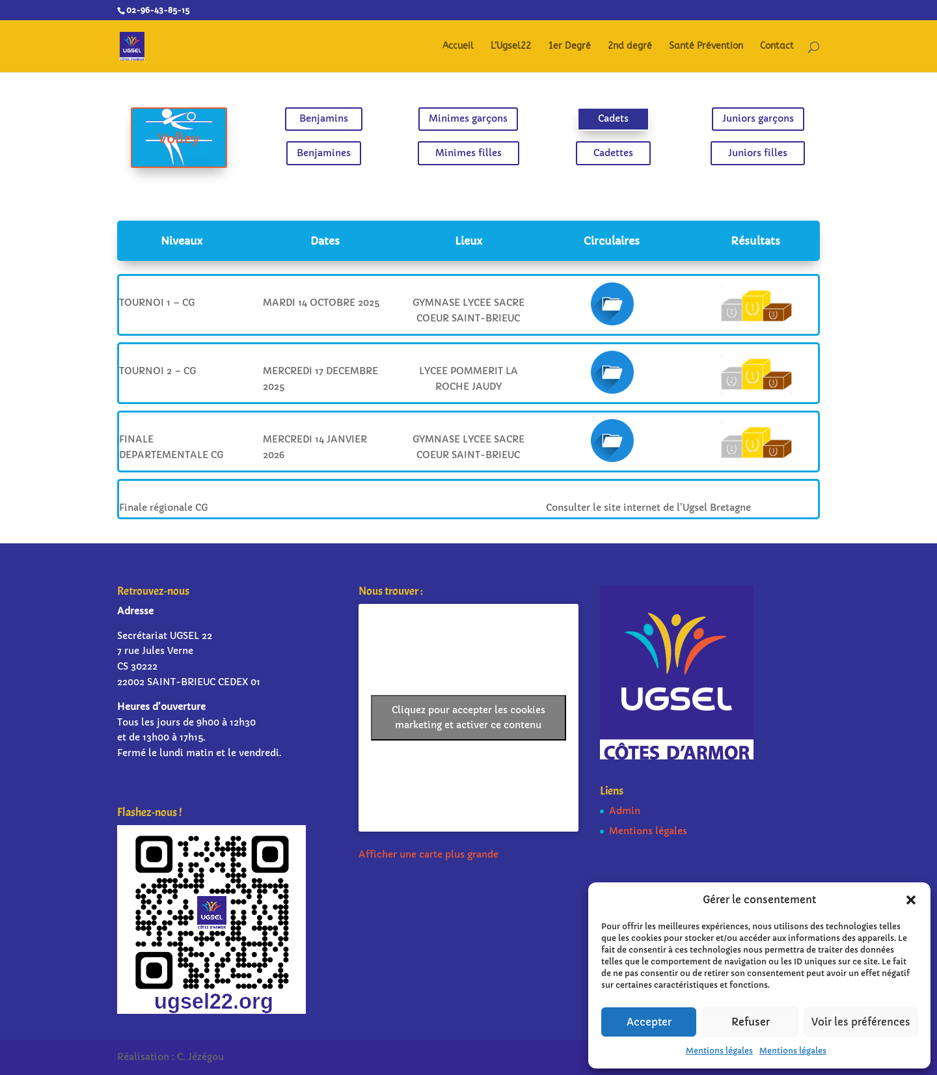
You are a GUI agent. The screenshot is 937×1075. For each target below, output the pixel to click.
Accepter (649, 1022)
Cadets (596, 121)
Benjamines (340, 151)
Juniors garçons (724, 121)
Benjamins (340, 121)
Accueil (458, 46)
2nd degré (630, 46)
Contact (777, 46)
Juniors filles (724, 151)
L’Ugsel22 (511, 46)
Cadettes (596, 151)
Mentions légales (719, 1050)
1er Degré (569, 46)
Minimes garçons (468, 121)
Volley (212, 138)
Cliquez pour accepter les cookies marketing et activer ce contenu (468, 717)
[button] (910, 899)
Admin (624, 811)
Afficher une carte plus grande (428, 854)
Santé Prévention (706, 46)
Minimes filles (468, 151)
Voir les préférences (860, 1022)
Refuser (750, 1022)
